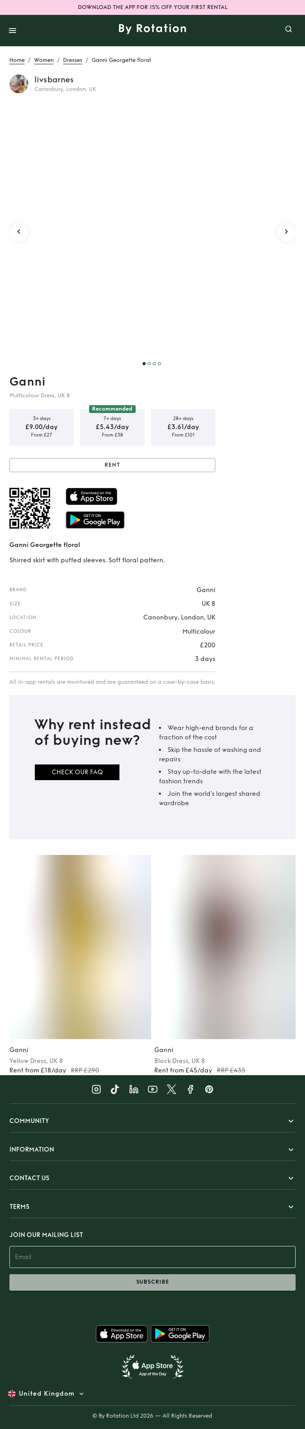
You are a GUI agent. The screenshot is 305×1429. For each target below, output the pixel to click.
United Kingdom (46, 1393)
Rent (112, 465)
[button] (152, 1121)
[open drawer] (12, 30)
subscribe (152, 1282)
